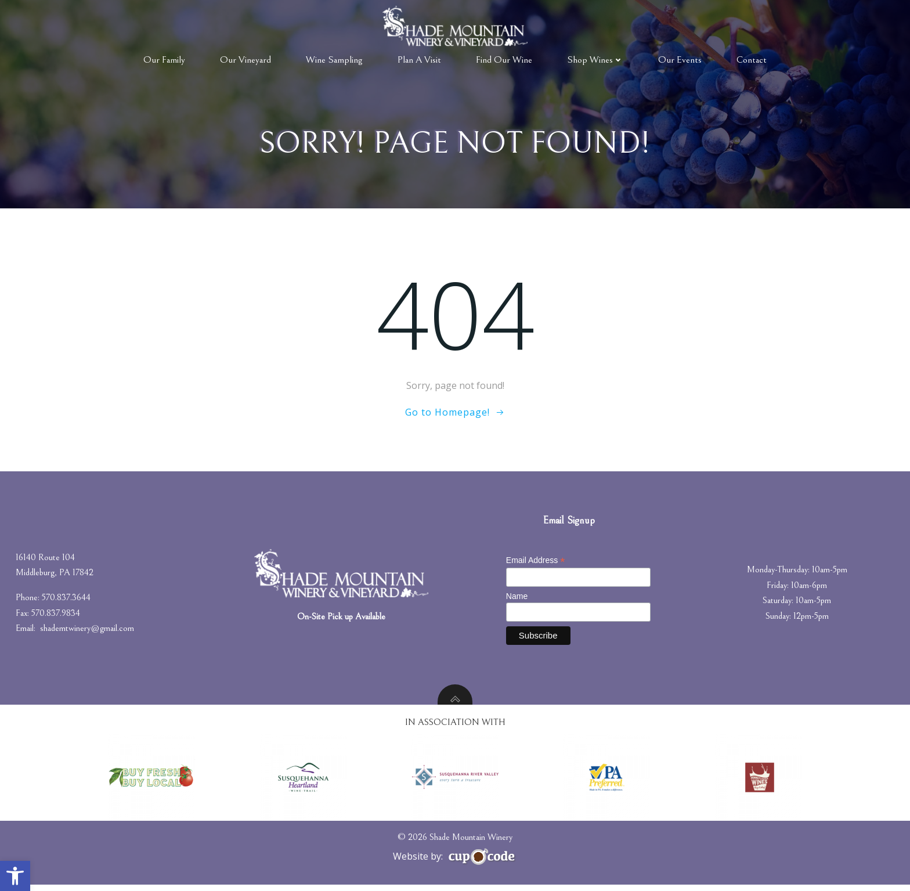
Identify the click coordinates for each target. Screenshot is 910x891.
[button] (15, 876)
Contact (751, 59)
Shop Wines (595, 59)
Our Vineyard (245, 59)
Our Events (680, 59)
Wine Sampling (334, 59)
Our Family (164, 59)
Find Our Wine (504, 59)
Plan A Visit (419, 59)
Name (518, 601)
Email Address (536, 565)
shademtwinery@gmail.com (89, 634)
